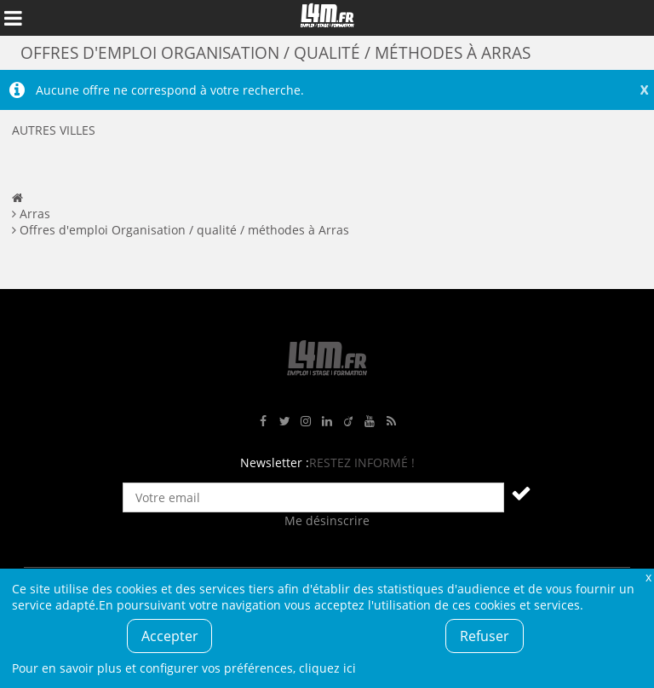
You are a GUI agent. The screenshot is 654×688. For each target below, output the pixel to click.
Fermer (648, 577)
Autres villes (53, 130)
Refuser (484, 636)
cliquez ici (327, 668)
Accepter (169, 636)
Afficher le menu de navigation (13, 18)
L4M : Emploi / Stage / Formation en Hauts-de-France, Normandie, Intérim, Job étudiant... (327, 18)
